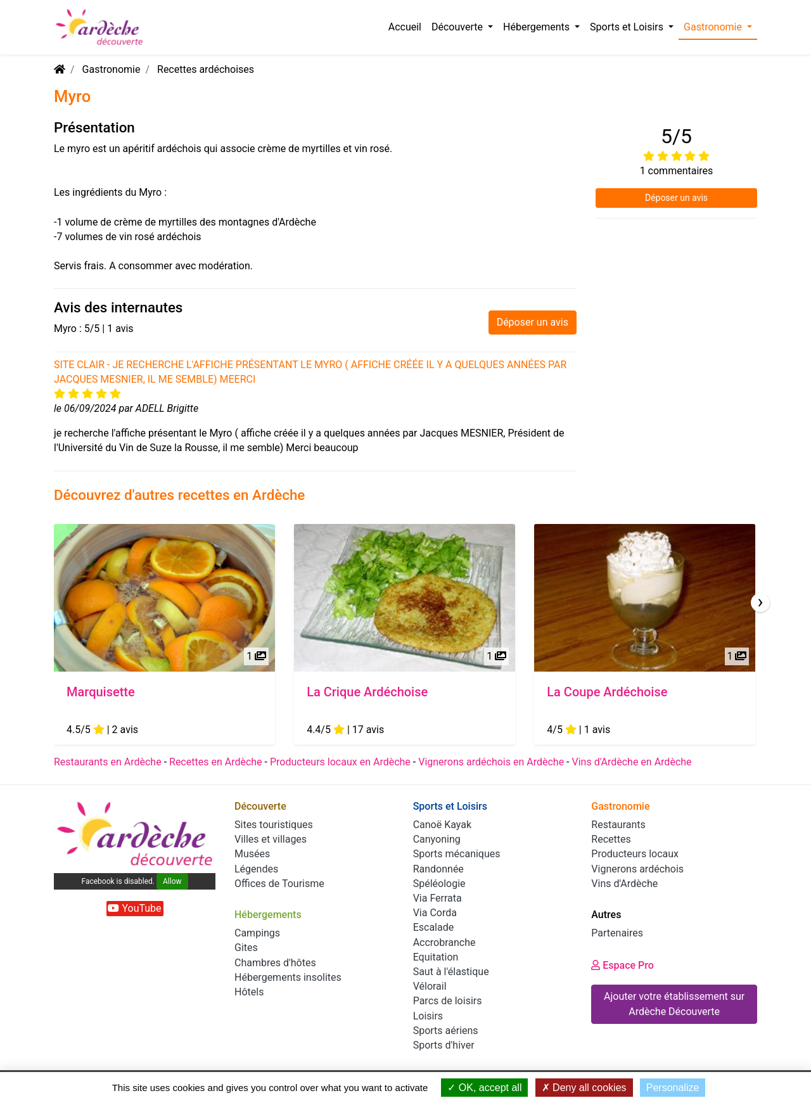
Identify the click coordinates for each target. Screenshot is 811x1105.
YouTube (134, 908)
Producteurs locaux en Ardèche (340, 762)
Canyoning (437, 839)
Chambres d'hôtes (275, 963)
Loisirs (428, 1016)
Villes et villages (270, 839)
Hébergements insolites (288, 977)
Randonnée (438, 869)
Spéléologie (439, 884)
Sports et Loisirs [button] (628, 27)
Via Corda (435, 913)
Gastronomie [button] (714, 27)
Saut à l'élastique (451, 972)
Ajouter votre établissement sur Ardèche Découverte (674, 1004)
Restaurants (618, 825)
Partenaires (617, 933)
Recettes (610, 839)
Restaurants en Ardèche (108, 762)
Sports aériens (445, 1031)
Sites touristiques (273, 825)
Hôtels (249, 992)
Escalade (433, 927)
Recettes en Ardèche (215, 762)
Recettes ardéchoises (205, 69)
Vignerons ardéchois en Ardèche (491, 762)
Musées (252, 854)
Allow (172, 881)
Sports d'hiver (444, 1045)
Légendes (256, 869)
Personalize (672, 1087)
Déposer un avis (532, 322)
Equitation (436, 957)
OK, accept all (484, 1087)
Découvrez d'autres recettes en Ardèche (179, 495)
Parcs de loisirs (447, 1001)
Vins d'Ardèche (624, 884)
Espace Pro (622, 965)
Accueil (404, 27)
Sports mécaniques (457, 854)
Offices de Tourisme (279, 884)
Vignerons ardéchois (637, 869)
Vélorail (430, 986)
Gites (246, 948)
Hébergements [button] (537, 27)
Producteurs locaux (635, 854)
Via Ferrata (437, 898)
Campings (257, 933)
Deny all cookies (584, 1087)
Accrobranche (444, 942)
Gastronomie (111, 69)
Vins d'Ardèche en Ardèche (631, 762)
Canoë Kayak (442, 825)
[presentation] (760, 602)
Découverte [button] (458, 27)
